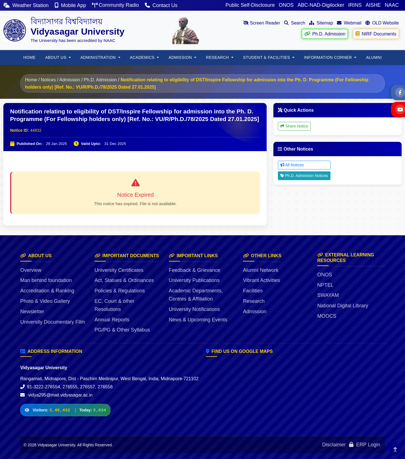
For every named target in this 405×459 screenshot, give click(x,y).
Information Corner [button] (328, 57)
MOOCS (326, 316)
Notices (48, 79)
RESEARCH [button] (218, 57)
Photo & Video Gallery (45, 301)
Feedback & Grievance (194, 270)
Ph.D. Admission (324, 33)
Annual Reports (111, 320)
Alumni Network (260, 270)
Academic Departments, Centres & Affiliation (196, 295)
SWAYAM (328, 295)
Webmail (349, 23)
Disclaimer (334, 444)
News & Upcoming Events (198, 320)
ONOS (286, 5)
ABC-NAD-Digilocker (321, 5)
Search (294, 23)
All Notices (292, 165)
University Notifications (194, 309)
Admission (69, 79)
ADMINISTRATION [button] (98, 57)
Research (254, 301)
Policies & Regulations (119, 291)
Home (31, 79)
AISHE (373, 5)
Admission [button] (180, 57)
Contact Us (161, 5)
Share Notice (294, 126)
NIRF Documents (375, 33)
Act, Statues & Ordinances (124, 280)
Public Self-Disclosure (250, 5)
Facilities (253, 291)
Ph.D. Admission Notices (304, 175)
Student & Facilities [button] (267, 57)
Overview (30, 270)
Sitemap (321, 23)
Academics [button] (143, 57)
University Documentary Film (52, 322)
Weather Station (26, 5)
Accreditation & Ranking (47, 291)
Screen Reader (261, 23)
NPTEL (325, 285)
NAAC (392, 5)
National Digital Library (342, 305)
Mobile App (71, 5)
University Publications (194, 280)
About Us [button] (56, 57)
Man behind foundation (46, 280)
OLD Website (382, 23)
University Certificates (118, 270)
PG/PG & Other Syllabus (122, 330)
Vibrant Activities (261, 280)
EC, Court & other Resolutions (114, 305)
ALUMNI (374, 57)
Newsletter (32, 311)
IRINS (355, 5)
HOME (29, 57)
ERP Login (364, 444)
